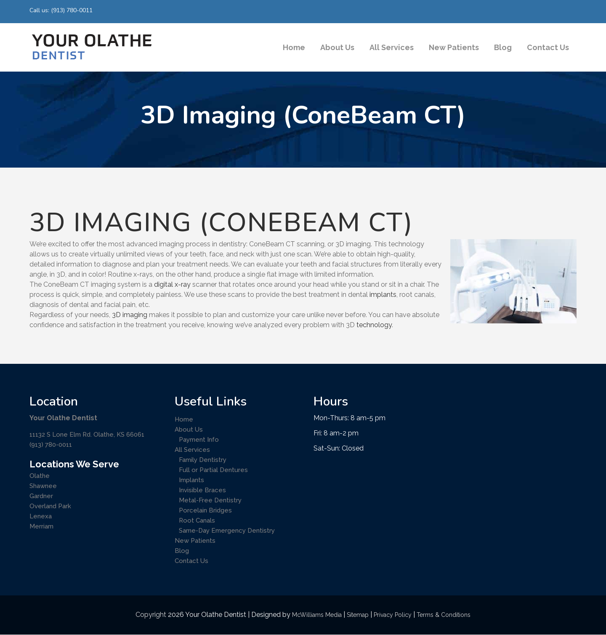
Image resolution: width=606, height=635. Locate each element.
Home (184, 419)
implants (382, 295)
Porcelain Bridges (205, 510)
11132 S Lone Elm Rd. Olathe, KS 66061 (86, 434)
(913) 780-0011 (50, 444)
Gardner (41, 496)
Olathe (39, 476)
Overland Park (50, 506)
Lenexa (40, 516)
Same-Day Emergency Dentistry (227, 530)
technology (374, 325)
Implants (191, 480)
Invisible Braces (202, 490)
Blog (182, 551)
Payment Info (199, 439)
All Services (192, 450)
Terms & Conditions (443, 614)
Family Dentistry (202, 460)
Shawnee (43, 486)
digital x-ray (172, 284)
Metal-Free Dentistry (210, 500)
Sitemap (358, 614)
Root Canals (197, 520)
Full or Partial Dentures (213, 470)
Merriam (41, 526)
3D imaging (128, 315)
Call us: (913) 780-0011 (61, 10)
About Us (189, 429)
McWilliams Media (317, 614)
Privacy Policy (393, 614)
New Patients (195, 540)
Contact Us (191, 561)
